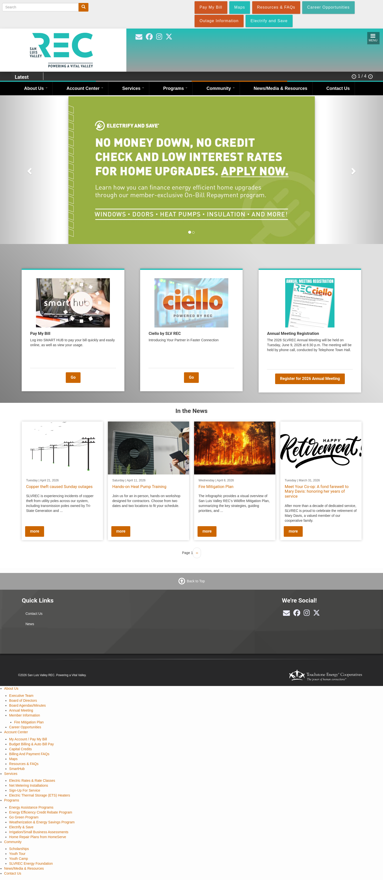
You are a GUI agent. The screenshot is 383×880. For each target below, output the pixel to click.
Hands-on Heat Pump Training (139, 486)
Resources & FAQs (23, 764)
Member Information (24, 715)
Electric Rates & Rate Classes (32, 780)
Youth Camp (18, 859)
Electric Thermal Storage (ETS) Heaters (39, 795)
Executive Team (21, 696)
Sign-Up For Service (24, 790)
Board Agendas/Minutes (27, 705)
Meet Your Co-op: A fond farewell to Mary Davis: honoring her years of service (317, 491)
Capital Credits (20, 749)
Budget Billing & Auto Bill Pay (31, 744)
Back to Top (196, 581)
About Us (36, 88)
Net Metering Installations (28, 785)
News (29, 624)
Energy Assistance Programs (31, 807)
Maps (13, 759)
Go (73, 377)
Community (221, 88)
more (34, 531)
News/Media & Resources (280, 88)
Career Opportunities (25, 727)
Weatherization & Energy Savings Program (42, 822)
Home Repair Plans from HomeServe (37, 837)
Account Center (85, 88)
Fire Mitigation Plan (216, 486)
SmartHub (17, 769)
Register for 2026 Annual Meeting (310, 378)
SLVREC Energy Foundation (31, 863)
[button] (28, 169)
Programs (175, 88)
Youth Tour (17, 854)
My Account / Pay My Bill (28, 739)
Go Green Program (23, 817)
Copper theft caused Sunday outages (59, 486)
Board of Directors (23, 700)
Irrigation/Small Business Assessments (38, 832)
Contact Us (338, 88)
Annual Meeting (21, 710)
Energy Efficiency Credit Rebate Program (40, 812)
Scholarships (19, 849)
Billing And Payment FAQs (29, 754)
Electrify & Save (21, 827)
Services (133, 88)
